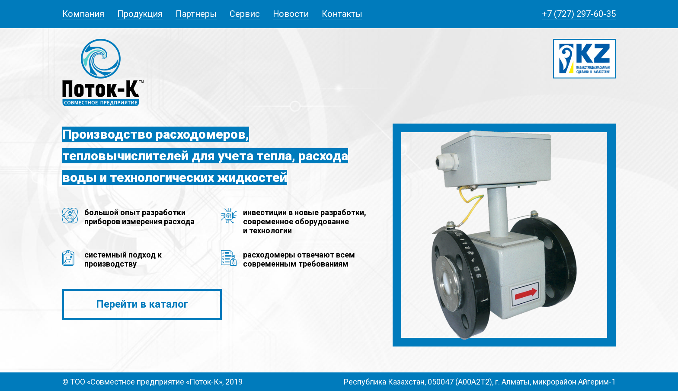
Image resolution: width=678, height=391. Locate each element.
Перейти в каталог (142, 304)
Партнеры (196, 14)
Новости (291, 14)
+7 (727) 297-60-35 (579, 14)
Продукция (140, 14)
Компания (83, 14)
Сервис (245, 14)
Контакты (342, 14)
